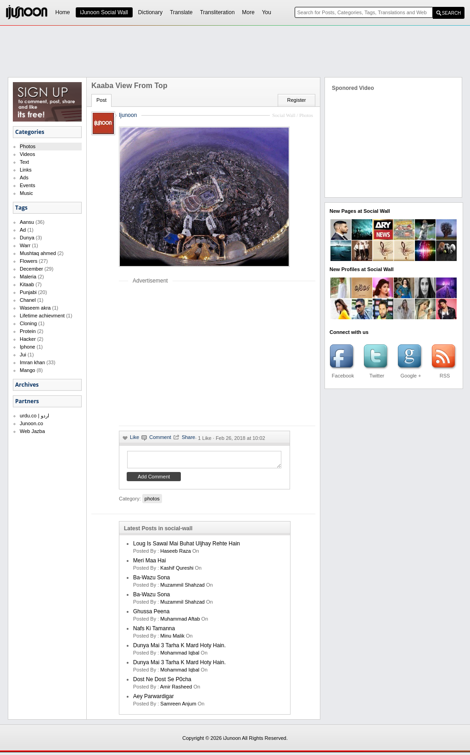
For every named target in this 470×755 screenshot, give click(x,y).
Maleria (28, 276)
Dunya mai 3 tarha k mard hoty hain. (179, 648)
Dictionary (150, 12)
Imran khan (32, 362)
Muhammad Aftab (180, 621)
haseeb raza (175, 553)
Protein (28, 331)
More (248, 12)
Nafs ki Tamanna (154, 631)
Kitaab (27, 284)
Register (296, 100)
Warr (25, 245)
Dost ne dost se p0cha (162, 682)
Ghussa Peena (151, 614)
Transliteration (217, 12)
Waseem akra (35, 308)
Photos (27, 146)
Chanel (28, 300)
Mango (27, 370)
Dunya (27, 237)
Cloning (28, 323)
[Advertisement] (235, 51)
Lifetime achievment (42, 315)
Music (26, 193)
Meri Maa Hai (149, 563)
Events (27, 185)
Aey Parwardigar (153, 699)
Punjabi (28, 292)
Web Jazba (32, 431)
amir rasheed (176, 689)
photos (152, 501)
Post (101, 100)
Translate (181, 12)
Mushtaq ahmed (38, 253)
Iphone (27, 347)
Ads (24, 177)
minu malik (172, 638)
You (266, 12)
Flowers (29, 261)
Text (24, 162)
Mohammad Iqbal (179, 655)
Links (26, 169)
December (31, 269)
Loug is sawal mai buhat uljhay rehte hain (186, 546)
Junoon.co (31, 423)
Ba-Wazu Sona (151, 580)
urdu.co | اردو (34, 415)
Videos (27, 154)
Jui (23, 354)
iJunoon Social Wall (104, 12)
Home (63, 12)
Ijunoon (128, 115)
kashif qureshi (176, 570)
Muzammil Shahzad (182, 587)
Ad (23, 230)
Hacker (28, 339)
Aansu (27, 222)
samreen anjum (178, 706)
